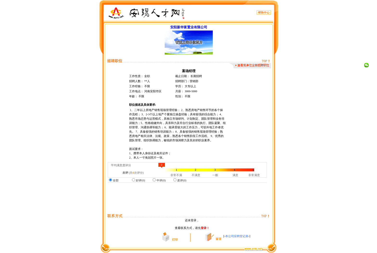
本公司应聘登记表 (236, 236)
